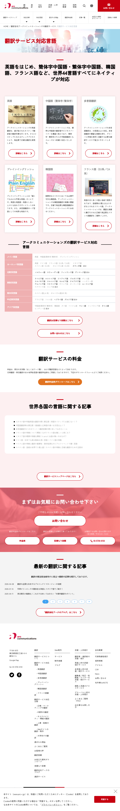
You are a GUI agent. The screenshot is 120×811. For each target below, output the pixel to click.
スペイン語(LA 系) (42, 293)
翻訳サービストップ (10, 17)
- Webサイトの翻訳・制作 (41, 730)
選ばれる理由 (54, 17)
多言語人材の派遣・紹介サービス (82, 670)
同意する (105, 799)
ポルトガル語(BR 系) (59, 293)
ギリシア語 (63, 284)
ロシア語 (50, 286)
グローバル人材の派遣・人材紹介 (82, 693)
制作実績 (58, 661)
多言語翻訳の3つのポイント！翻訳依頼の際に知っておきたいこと (42, 429)
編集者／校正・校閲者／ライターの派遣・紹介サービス (82, 679)
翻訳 (24, 6)
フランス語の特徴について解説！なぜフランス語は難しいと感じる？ (43, 432)
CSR (97, 669)
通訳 (32, 6)
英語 (36, 256)
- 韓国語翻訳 (40, 689)
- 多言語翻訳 (40, 678)
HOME (6, 26)
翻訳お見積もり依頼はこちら (60, 320)
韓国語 (57, 305)
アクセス (99, 665)
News (97, 674)
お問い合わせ (60, 521)
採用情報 (75, 6)
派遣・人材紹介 (53, 6)
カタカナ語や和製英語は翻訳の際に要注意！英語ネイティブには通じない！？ (46, 421)
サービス (58, 656)
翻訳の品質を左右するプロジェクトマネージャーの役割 (39, 584)
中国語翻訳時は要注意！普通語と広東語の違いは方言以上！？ (40, 425)
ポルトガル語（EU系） (62, 266)
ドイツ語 (43, 263)
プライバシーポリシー (51, 804)
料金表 (22, 540)
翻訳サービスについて (41, 657)
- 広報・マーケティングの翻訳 (41, 707)
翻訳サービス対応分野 (41, 700)
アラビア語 (39, 299)
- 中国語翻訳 (40, 673)
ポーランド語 (75, 284)
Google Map (14, 660)
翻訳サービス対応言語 (41, 664)
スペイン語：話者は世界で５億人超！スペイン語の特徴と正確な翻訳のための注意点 (49, 447)
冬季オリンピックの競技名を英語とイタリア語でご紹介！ (40, 589)
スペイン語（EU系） (43, 266)
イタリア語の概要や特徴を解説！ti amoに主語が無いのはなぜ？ (41, 436)
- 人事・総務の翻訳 (41, 724)
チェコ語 (85, 278)
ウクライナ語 (40, 286)
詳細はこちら (22, 153)
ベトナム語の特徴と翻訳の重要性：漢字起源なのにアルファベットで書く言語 (46, 443)
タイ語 (64, 305)
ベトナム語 (72, 305)
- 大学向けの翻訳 (41, 737)
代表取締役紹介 (101, 656)
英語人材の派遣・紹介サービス (82, 664)
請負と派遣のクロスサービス (82, 687)
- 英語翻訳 (39, 669)
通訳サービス (40, 777)
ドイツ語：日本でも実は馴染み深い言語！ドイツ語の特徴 (39, 440)
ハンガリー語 (87, 281)
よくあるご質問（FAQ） (81, 700)
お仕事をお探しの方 (82, 706)
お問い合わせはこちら (60, 333)
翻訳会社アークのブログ (41, 771)
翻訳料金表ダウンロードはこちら (60, 381)
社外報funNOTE (101, 683)
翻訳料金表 (69, 17)
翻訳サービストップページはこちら (60, 476)
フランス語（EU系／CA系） (60, 263)
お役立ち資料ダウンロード (96, 17)
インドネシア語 (94, 305)
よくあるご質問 (40, 746)
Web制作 (40, 6)
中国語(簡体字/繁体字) (49, 256)
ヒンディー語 (40, 308)
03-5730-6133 (99, 540)
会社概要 (64, 6)
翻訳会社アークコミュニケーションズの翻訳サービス (33, 26)
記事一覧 (82, 17)
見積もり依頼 (112, 17)
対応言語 (40, 17)
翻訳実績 (38, 755)
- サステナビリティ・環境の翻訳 (41, 717)
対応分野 (27, 17)
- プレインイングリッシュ (41, 683)
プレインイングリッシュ (69, 256)
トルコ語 (48, 299)
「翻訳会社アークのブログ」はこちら (60, 612)
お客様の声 (39, 751)
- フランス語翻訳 (41, 694)
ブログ (57, 665)
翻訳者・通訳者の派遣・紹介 (82, 657)
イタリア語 (77, 263)
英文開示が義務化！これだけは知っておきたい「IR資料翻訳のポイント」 (46, 593)
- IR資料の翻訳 (41, 712)
